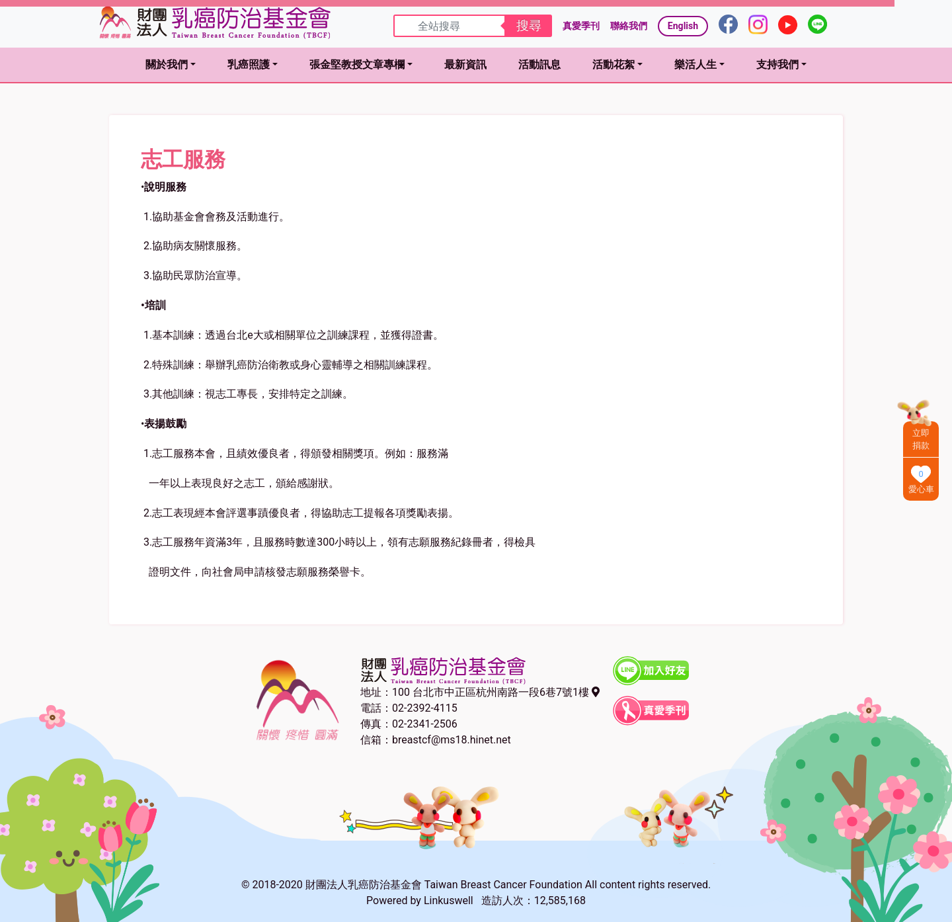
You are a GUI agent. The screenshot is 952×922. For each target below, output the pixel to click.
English (683, 26)
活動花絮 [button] (613, 64)
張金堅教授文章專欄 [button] (357, 64)
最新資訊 (465, 64)
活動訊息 (539, 64)
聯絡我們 (628, 26)
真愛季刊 (581, 26)
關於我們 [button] (166, 64)
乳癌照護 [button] (248, 64)
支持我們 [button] (777, 64)
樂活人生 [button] (695, 64)
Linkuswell (448, 900)
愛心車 (921, 489)
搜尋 (528, 25)
